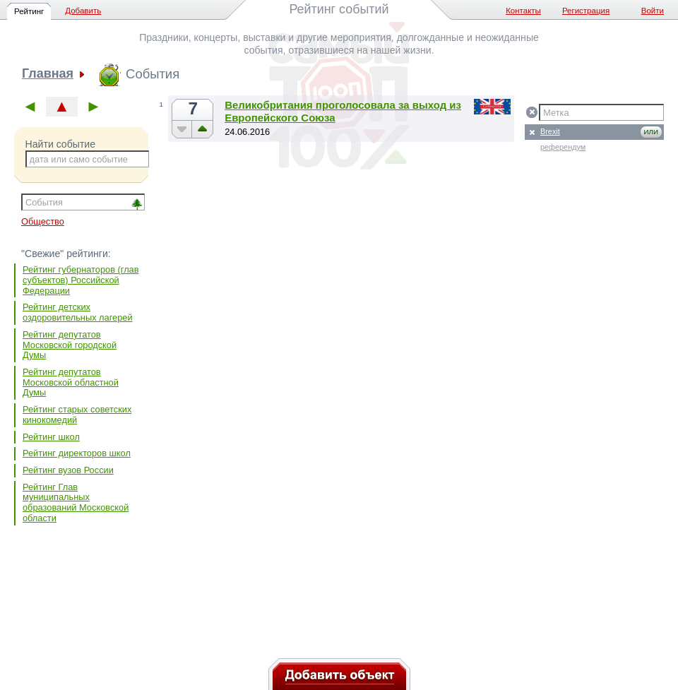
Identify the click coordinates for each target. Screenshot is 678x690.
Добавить (83, 10)
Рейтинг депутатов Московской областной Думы (71, 382)
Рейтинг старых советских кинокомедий (77, 414)
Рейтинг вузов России (68, 470)
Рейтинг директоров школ (77, 453)
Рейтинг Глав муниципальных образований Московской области (76, 502)
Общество (42, 221)
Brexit (550, 131)
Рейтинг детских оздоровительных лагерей (78, 312)
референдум (562, 147)
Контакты (523, 10)
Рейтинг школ (51, 437)
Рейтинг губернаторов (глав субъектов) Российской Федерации (81, 279)
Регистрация (585, 10)
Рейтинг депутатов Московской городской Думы (70, 344)
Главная (47, 74)
